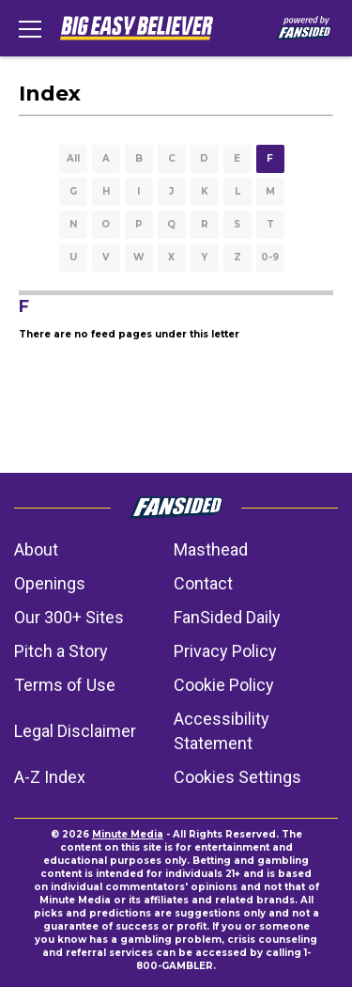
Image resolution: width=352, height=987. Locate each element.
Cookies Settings (237, 777)
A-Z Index (49, 777)
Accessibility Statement (221, 731)
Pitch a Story (61, 651)
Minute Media (127, 834)
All (73, 158)
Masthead (211, 549)
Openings (49, 583)
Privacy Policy (225, 651)
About (36, 549)
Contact (203, 583)
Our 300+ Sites (69, 617)
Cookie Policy (224, 685)
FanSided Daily (227, 617)
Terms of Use (64, 685)
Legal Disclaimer (75, 731)
